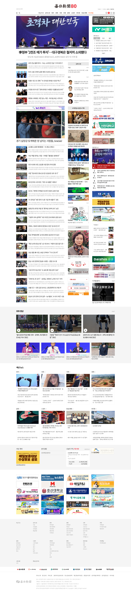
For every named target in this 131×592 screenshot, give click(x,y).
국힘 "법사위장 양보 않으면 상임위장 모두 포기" (43, 173)
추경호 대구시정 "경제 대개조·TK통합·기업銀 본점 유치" (45, 89)
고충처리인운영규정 (58, 575)
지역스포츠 (35, 553)
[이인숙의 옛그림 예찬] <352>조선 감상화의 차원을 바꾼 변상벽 (78, 145)
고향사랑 (18, 561)
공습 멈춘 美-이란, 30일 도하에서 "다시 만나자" (43, 252)
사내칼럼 (35, 526)
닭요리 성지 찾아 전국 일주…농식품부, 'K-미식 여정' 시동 (46, 296)
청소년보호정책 (68, 575)
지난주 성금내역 (71, 458)
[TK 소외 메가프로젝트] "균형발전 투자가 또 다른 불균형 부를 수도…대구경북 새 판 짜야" (103, 396)
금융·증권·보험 (69, 528)
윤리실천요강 (105, 575)
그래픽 (84, 547)
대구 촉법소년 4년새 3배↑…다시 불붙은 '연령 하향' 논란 (77, 183)
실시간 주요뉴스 (97, 75)
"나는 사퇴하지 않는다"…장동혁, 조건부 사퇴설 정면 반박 (100, 250)
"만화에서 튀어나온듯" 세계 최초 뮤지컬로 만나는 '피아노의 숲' (78, 164)
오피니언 (47, 13)
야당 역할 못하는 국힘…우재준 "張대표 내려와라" (43, 156)
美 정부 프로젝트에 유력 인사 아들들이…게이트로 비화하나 (77, 395)
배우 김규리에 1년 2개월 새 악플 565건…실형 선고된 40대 (53, 390)
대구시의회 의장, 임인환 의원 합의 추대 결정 (42, 164)
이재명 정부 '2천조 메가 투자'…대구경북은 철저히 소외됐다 (109, 48)
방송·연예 (84, 13)
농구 (34, 549)
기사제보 (104, 9)
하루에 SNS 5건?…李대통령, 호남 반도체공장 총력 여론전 (106, 186)
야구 (34, 545)
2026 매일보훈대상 (20, 465)
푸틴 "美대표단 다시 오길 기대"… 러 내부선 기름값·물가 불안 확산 (77, 390)
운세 (51, 557)
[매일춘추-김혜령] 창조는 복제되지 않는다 (81, 101)
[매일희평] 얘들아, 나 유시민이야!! (75, 222)
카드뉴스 (85, 549)
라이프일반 (52, 543)
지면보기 (99, 9)
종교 (17, 551)
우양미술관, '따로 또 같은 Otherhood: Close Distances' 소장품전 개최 (27, 427)
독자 (51, 553)
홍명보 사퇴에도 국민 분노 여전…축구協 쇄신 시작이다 (45, 98)
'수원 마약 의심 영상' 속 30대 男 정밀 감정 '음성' (43, 270)
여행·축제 (52, 545)
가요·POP (68, 547)
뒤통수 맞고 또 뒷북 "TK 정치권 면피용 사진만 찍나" (44, 80)
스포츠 (73, 13)
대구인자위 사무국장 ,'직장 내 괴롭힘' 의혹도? (42, 182)
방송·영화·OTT (69, 545)
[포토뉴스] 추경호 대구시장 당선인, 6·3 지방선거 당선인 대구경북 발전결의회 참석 (77, 358)
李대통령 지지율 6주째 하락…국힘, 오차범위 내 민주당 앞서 (109, 51)
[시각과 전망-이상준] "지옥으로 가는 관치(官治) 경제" (81, 89)
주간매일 (90, 13)
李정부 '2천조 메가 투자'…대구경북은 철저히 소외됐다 (52, 52)
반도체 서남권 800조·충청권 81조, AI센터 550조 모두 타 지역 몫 (52, 56)
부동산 (67, 526)
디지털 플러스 (96, 281)
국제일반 (102, 524)
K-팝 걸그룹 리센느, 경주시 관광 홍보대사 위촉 (77, 427)
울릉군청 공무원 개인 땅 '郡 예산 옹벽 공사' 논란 (43, 208)
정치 (52, 13)
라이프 (78, 13)
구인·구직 (68, 532)
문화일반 (18, 543)
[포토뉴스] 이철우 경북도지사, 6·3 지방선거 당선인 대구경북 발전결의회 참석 (52, 358)
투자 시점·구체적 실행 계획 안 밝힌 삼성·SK (41, 72)
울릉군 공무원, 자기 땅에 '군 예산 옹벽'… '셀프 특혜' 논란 (100, 229)
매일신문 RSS (36, 561)
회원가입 (112, 9)
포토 (84, 545)
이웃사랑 (85, 534)
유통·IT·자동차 (69, 534)
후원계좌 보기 (87, 449)
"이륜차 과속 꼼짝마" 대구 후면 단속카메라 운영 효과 (44, 217)
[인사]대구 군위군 (97, 426)
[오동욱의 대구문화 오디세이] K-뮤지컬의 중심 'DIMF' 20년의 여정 (78, 126)
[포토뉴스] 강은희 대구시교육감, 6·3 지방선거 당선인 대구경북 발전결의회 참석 (27, 358)
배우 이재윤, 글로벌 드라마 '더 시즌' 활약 (77, 437)
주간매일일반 (103, 543)
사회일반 (85, 524)
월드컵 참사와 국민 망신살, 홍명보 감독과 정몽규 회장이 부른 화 (52, 438)
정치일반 (52, 524)
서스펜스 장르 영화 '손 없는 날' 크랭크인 (77, 432)
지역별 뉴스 (85, 536)
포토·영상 (85, 541)
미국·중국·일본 (103, 526)
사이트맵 (112, 575)
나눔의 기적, (72, 449)
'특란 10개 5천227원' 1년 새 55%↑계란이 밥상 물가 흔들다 (47, 243)
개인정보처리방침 (78, 575)
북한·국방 (52, 530)
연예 (67, 541)
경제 (56, 13)
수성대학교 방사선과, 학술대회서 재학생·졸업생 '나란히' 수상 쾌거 (103, 432)
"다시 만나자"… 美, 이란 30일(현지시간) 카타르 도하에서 (78, 401)
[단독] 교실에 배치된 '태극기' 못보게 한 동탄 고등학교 (106, 171)
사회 (60, 13)
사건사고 (85, 526)
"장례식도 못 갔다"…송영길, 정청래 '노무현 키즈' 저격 (45, 279)
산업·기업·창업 (69, 530)
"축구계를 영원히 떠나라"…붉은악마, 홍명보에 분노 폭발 (53, 432)
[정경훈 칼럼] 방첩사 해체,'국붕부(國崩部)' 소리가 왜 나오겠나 (81, 82)
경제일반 (68, 524)
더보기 (87, 67)
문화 (68, 13)
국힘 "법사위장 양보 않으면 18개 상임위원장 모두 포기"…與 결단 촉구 (28, 395)
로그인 (108, 9)
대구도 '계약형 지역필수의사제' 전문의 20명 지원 (43, 191)
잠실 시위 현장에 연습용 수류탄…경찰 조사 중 (42, 261)
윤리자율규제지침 (96, 575)
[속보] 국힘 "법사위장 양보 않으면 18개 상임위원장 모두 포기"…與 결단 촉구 (103, 98)
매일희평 (35, 530)
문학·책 (17, 549)
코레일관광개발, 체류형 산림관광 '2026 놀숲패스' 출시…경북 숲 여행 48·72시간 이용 (103, 438)
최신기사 (41, 13)
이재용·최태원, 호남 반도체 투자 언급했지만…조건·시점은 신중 (102, 401)
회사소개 (38, 575)
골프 (34, 551)
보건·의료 (85, 530)
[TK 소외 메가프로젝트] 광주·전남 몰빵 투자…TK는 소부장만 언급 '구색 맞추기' (102, 390)
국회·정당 (52, 528)
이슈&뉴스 (96, 224)
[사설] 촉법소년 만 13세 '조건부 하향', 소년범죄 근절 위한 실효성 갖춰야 (78, 71)
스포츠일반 (35, 543)
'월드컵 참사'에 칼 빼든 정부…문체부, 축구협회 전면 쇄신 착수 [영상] (111, 45)
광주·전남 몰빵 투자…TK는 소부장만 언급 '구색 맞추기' (45, 63)
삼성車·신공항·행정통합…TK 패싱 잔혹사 (41, 147)
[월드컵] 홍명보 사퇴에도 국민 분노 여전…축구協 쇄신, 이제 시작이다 (53, 427)
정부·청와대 (52, 526)
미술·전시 (18, 547)
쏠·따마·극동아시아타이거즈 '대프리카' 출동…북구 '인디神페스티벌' (27, 438)
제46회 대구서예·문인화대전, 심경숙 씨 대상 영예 (78, 257)
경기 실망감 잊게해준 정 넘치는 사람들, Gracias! (39, 141)
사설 (34, 524)
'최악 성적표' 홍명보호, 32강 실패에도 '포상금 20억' (100, 236)
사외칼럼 (35, 528)
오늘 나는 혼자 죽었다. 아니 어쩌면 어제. (101, 302)
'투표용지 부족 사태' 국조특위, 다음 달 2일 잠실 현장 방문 (28, 401)
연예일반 (68, 543)
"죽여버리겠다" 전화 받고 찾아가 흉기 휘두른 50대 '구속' (53, 395)
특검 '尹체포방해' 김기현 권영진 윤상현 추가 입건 (43, 235)
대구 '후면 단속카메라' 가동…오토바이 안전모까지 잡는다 (100, 243)
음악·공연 (18, 545)
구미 (17, 563)
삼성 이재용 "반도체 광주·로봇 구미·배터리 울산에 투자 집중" (109, 43)
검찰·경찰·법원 (86, 528)
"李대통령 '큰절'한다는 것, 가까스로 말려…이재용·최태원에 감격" (103, 81)
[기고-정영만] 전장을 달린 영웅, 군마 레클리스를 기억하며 (81, 95)
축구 (34, 547)
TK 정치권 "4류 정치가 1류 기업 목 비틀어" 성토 (43, 199)
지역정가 (52, 532)
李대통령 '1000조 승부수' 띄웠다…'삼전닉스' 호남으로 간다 (109, 40)
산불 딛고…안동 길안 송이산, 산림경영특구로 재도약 (44, 287)
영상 (84, 543)
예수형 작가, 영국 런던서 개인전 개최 (26, 432)
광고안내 (44, 575)
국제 (64, 13)
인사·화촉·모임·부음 (54, 551)
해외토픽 (102, 528)
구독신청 (50, 575)
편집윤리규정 (87, 575)
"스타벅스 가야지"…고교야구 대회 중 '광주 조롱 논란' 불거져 (53, 401)
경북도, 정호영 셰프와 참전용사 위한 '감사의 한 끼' (44, 226)
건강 (51, 549)
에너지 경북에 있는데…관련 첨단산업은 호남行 (105, 176)
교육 (84, 532)
